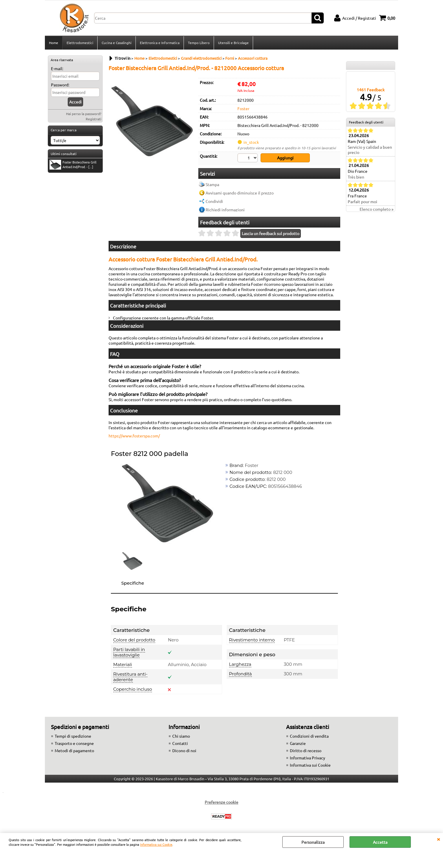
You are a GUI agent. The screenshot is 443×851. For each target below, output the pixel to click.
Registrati (93, 119)
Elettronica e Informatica (160, 42)
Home (53, 42)
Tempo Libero (199, 42)
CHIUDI (438, 839)
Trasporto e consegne (74, 743)
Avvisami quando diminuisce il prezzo (240, 192)
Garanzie (298, 743)
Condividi (214, 201)
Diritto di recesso (305, 750)
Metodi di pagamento (74, 750)
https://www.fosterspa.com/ (134, 435)
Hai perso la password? (83, 113)
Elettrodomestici (80, 42)
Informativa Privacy (307, 757)
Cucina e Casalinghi (116, 42)
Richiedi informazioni (225, 209)
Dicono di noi (184, 750)
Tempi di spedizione (73, 736)
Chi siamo (181, 736)
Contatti (180, 743)
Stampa (212, 184)
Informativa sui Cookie (156, 844)
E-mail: (57, 68)
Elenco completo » (376, 209)
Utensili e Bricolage (233, 42)
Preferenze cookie (221, 802)
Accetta (380, 842)
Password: (60, 84)
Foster (243, 108)
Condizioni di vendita (309, 736)
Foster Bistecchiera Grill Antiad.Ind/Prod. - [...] (73, 165)
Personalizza (313, 842)
